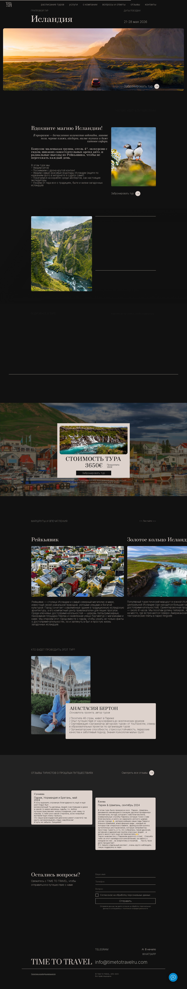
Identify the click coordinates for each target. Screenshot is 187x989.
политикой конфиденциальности (135, 908)
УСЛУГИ (73, 4)
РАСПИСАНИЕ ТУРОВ (52, 4)
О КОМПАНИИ (90, 4)
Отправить (125, 900)
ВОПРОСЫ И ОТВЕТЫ (114, 4)
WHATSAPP (149, 954)
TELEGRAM (101, 949)
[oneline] (125, 889)
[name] (125, 874)
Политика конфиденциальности (43, 974)
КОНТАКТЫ (150, 4)
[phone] (125, 882)
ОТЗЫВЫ (135, 4)
